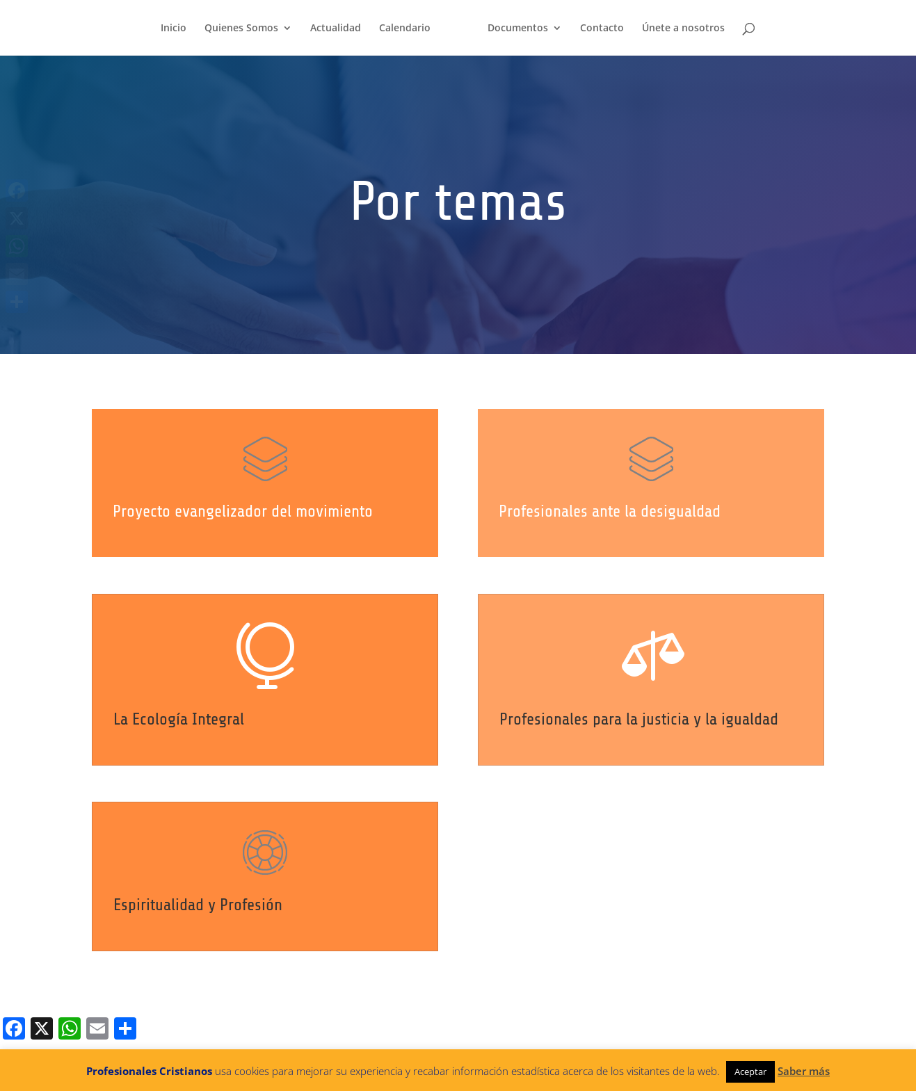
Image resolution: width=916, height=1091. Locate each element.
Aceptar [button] (750, 1071)
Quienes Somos (241, 28)
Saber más (804, 1071)
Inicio (173, 28)
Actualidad (335, 28)
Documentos (518, 28)
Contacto (602, 28)
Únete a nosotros (683, 28)
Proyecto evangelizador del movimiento (243, 511)
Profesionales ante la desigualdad (613, 512)
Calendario (405, 28)
